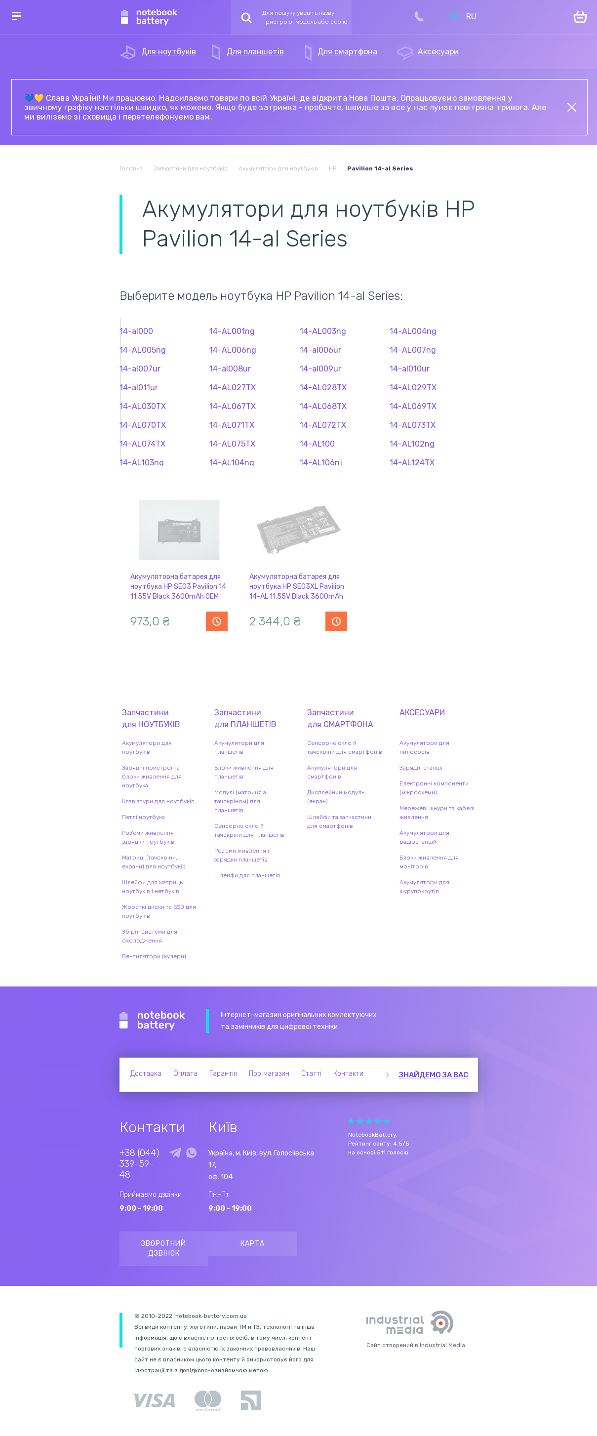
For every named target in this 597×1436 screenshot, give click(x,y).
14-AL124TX (412, 462)
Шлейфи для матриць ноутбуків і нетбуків (152, 887)
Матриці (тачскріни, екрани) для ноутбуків (154, 862)
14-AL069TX (413, 406)
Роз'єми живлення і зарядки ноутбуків (149, 837)
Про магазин (269, 1073)
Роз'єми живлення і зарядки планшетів (241, 855)
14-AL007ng (413, 350)
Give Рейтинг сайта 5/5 (386, 1121)
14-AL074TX (142, 444)
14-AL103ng (141, 462)
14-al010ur (410, 368)
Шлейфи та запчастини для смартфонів (339, 821)
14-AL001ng (232, 331)
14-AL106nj (321, 462)
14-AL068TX (323, 406)
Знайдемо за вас (433, 1074)
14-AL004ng (413, 331)
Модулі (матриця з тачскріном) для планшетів (240, 801)
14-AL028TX (323, 387)
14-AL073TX (413, 425)
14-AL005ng (142, 350)
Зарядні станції (420, 767)
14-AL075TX (232, 444)
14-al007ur (139, 368)
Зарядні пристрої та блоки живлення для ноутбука (152, 776)
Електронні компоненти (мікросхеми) (434, 788)
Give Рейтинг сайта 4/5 (377, 1121)
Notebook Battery (152, 1021)
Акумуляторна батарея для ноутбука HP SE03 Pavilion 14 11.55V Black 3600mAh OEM (178, 587)
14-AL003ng (323, 331)
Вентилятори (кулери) (154, 956)
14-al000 (136, 331)
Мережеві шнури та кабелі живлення (437, 813)
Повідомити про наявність (217, 621)
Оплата (185, 1073)
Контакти (348, 1073)
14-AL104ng (231, 462)
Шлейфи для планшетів (247, 875)
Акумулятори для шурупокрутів (424, 887)
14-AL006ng (232, 350)
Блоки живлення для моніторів (429, 862)
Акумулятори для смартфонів (332, 772)
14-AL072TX (323, 425)
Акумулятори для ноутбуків (147, 747)
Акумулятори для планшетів (239, 747)
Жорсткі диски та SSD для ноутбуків (159, 911)
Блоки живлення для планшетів (244, 772)
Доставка (145, 1073)
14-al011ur (138, 387)
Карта (252, 1243)
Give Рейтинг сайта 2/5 (360, 1121)
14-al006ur (320, 350)
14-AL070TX (142, 425)
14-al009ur (320, 368)
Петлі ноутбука (143, 817)
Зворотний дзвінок (163, 1248)
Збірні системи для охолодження (149, 936)
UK (454, 16)
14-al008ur (230, 368)
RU (471, 16)
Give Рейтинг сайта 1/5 (351, 1121)
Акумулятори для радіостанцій (424, 837)
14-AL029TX (413, 387)
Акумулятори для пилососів (424, 747)
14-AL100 (317, 444)
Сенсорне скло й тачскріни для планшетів (249, 830)
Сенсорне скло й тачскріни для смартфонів (344, 747)
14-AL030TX (142, 406)
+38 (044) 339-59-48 (139, 1164)
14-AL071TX (231, 425)
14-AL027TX (232, 387)
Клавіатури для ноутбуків (158, 801)
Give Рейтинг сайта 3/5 (368, 1121)
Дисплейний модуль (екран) (335, 797)
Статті (311, 1073)
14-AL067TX (232, 406)
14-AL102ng (412, 444)
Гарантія (223, 1073)
